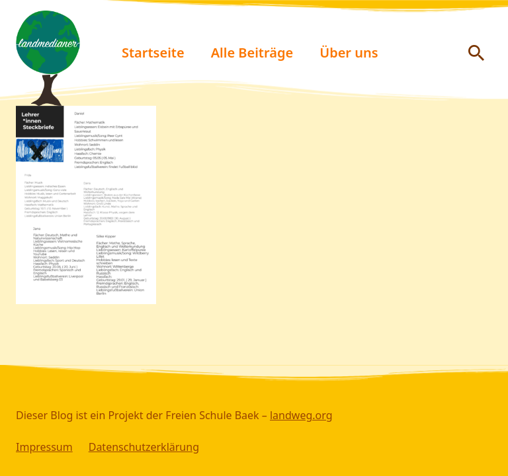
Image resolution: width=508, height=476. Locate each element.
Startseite (153, 52)
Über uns (348, 52)
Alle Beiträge (252, 52)
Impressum (44, 447)
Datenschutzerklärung (144, 447)
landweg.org (301, 415)
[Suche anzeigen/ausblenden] (476, 53)
